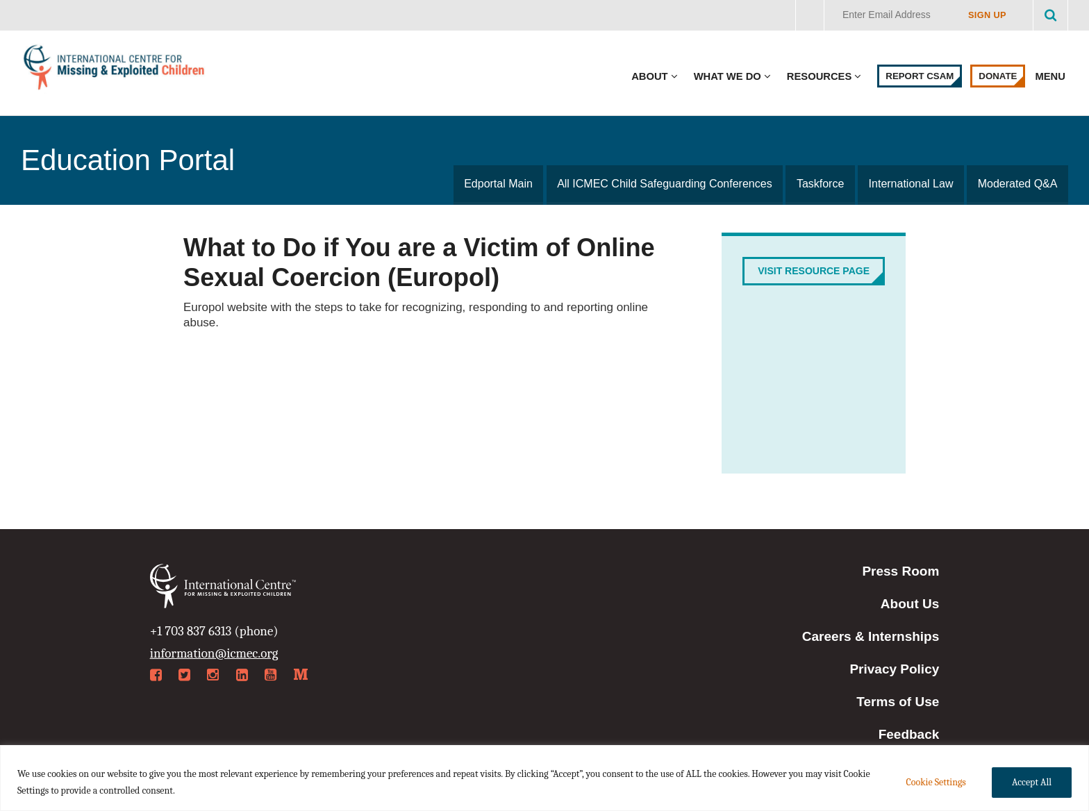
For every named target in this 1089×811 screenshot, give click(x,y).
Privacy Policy (894, 669)
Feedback (909, 734)
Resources (819, 76)
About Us (910, 603)
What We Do (727, 76)
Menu (1051, 76)
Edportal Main (501, 184)
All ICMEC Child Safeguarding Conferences (667, 184)
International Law (912, 184)
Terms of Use (897, 701)
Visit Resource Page (814, 270)
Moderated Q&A (1018, 184)
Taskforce (822, 184)
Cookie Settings (935, 782)
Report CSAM (920, 76)
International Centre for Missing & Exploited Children (114, 70)
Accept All (1031, 782)
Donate (998, 76)
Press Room (900, 571)
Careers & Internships (870, 636)
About (649, 76)
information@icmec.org (214, 653)
